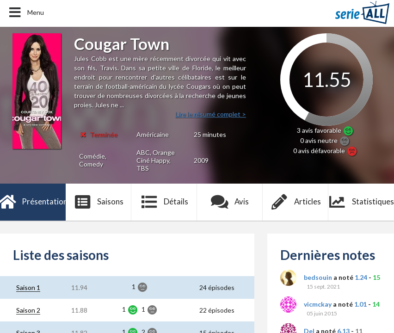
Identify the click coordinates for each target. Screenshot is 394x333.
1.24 (361, 277)
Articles (295, 202)
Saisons (99, 202)
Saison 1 (28, 287)
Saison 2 (28, 310)
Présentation (33, 202)
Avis (230, 202)
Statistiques (361, 202)
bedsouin (318, 277)
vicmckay (318, 304)
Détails (164, 202)
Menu (25, 12)
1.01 (360, 304)
